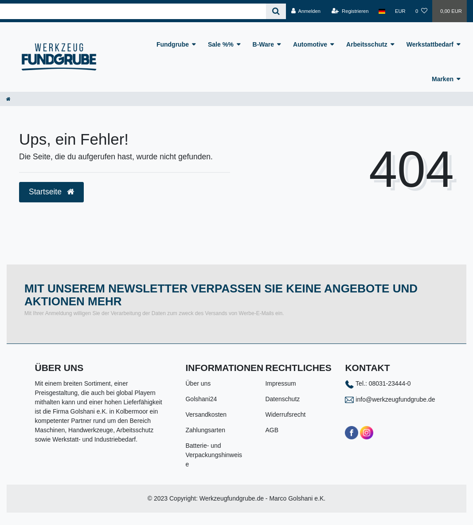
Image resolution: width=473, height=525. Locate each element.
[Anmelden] (305, 11)
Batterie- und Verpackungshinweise (213, 455)
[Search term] (133, 11)
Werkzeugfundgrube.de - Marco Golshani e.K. (262, 498)
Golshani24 (201, 399)
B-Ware (263, 44)
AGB (271, 430)
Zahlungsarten (205, 430)
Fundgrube (172, 44)
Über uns (198, 383)
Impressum (280, 383)
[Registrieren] (350, 11)
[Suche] (276, 11)
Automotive (310, 44)
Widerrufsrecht (285, 414)
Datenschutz (282, 399)
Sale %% (221, 44)
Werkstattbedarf (430, 44)
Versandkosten (206, 414)
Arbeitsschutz (366, 44)
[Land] (382, 11)
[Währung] (400, 11)
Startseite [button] (51, 191)
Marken (442, 79)
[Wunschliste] (421, 11)
